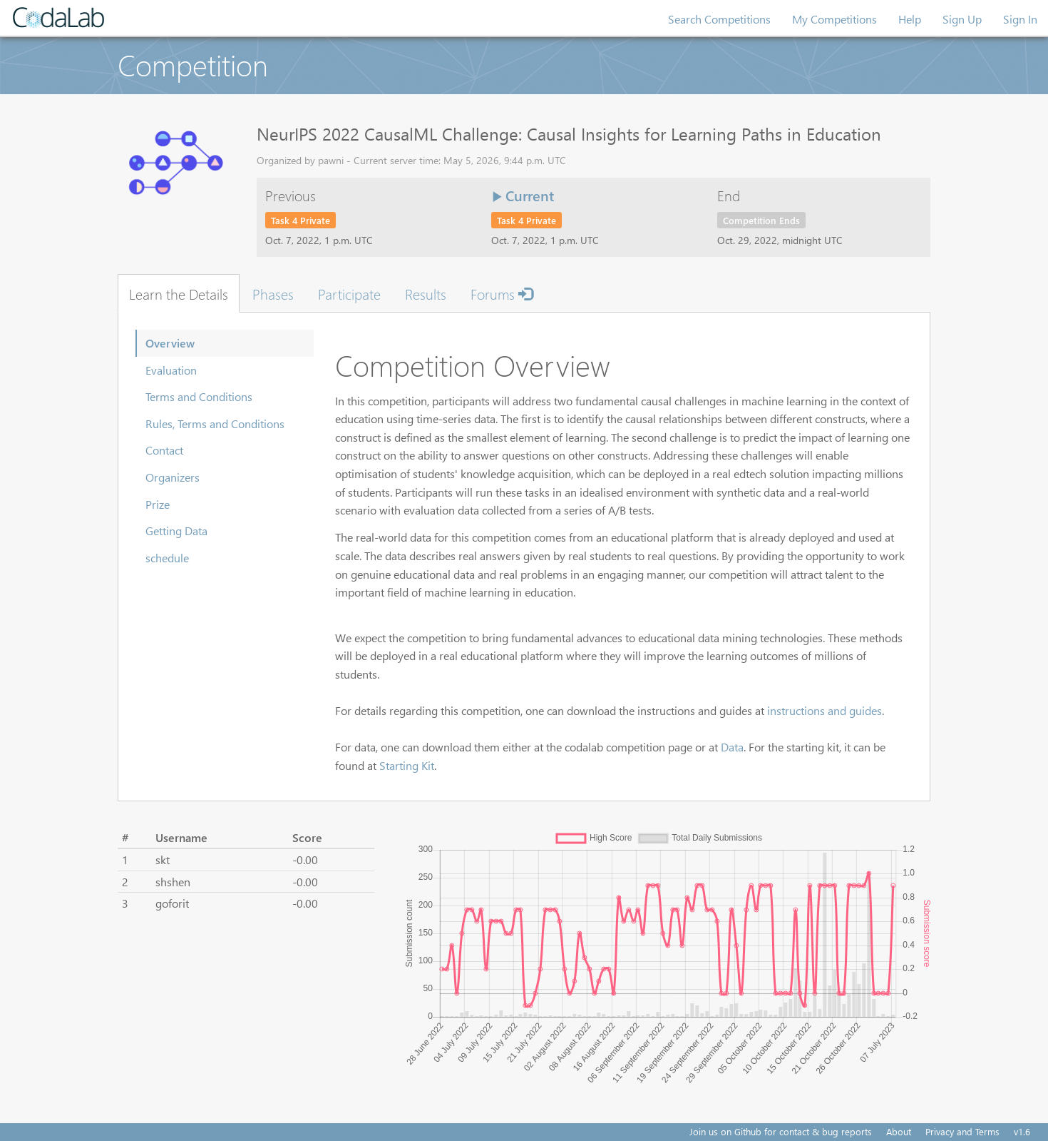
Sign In (1020, 18)
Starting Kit (406, 765)
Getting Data (176, 530)
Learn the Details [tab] (178, 293)
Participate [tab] (349, 293)
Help (909, 18)
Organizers (172, 477)
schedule (167, 557)
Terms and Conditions (198, 396)
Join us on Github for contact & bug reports (780, 1131)
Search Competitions (719, 18)
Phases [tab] (273, 293)
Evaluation (171, 369)
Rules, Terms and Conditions (214, 423)
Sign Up (962, 18)
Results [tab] (425, 293)
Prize (157, 504)
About (898, 1131)
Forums (502, 293)
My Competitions (834, 18)
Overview (170, 342)
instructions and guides (824, 710)
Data (732, 746)
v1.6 (1022, 1131)
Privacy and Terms (962, 1131)
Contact (164, 449)
